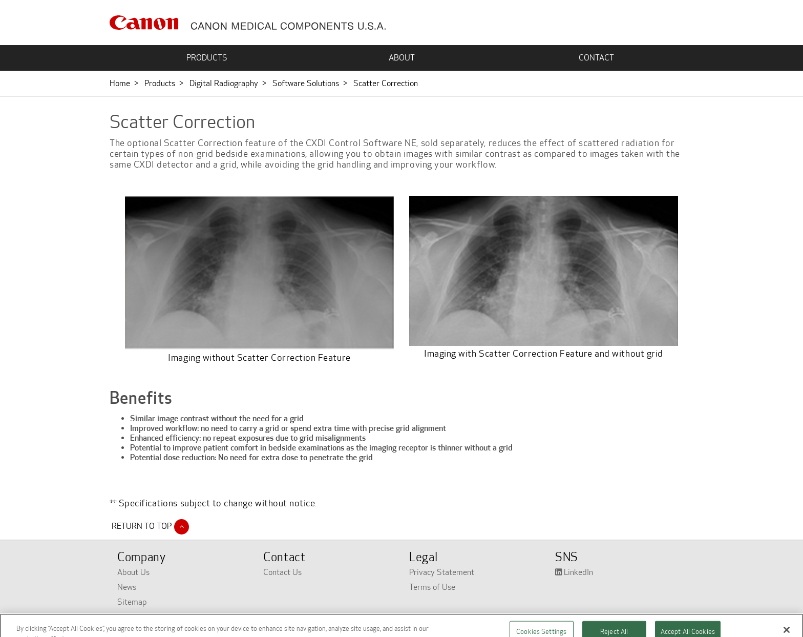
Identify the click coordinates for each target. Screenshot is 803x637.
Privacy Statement (441, 572)
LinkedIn (574, 572)
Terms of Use (432, 587)
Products (159, 83)
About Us (133, 572)
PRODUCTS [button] (206, 58)
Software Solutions (305, 83)
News (126, 587)
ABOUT (402, 58)
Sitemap (132, 602)
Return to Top (149, 526)
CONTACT (596, 58)
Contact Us (282, 572)
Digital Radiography (223, 83)
